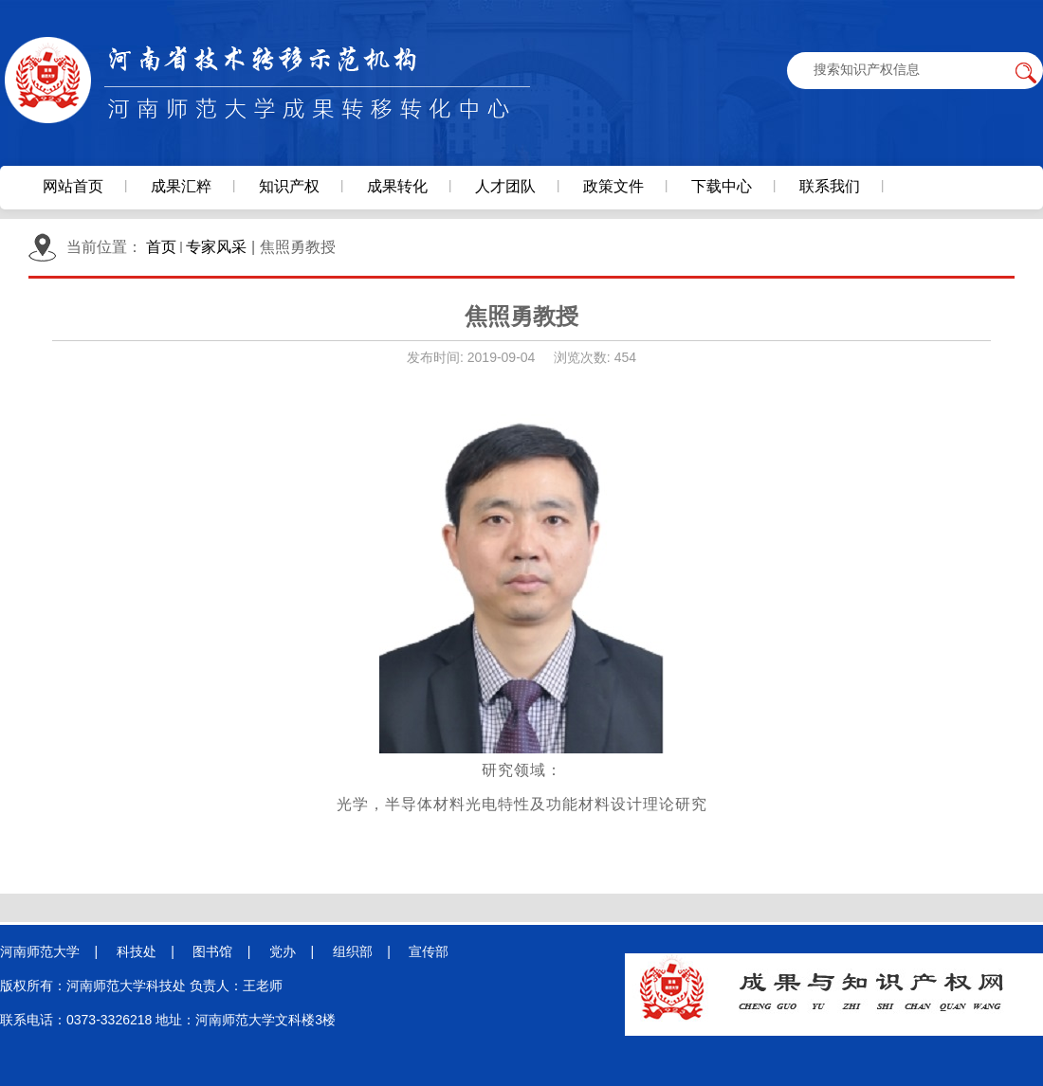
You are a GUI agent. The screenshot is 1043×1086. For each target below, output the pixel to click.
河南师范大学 (40, 951)
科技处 (136, 951)
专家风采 (216, 247)
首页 (161, 247)
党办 (282, 951)
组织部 (353, 951)
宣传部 (428, 951)
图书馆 (212, 951)
